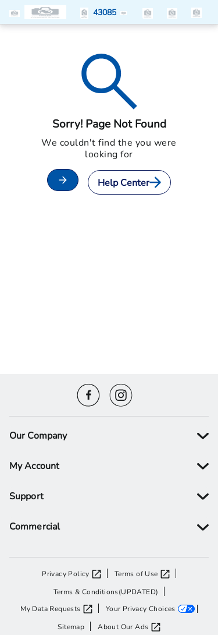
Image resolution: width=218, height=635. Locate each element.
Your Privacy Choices (141, 608)
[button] (16, 12)
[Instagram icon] (121, 393)
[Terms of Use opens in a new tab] (145, 573)
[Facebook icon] (88, 393)
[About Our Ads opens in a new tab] (129, 626)
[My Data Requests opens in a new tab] (59, 608)
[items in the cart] (196, 11)
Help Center (129, 182)
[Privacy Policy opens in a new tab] (75, 573)
